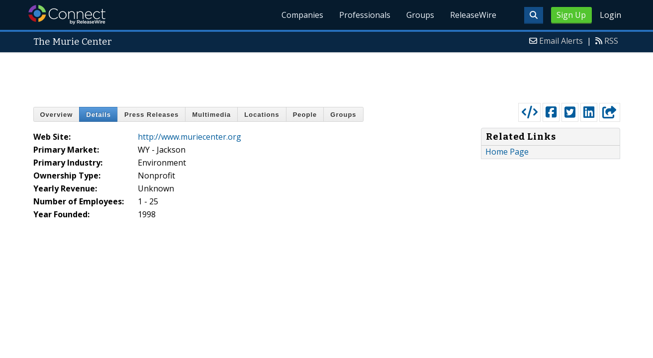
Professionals (364, 14)
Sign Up (571, 14)
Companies (302, 14)
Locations (261, 114)
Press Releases (151, 114)
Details (98, 114)
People (305, 114)
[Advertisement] (327, 75)
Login (610, 14)
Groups (420, 14)
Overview (56, 114)
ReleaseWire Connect (66, 14)
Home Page (507, 151)
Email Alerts (561, 40)
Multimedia (211, 114)
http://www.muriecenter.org (189, 136)
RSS (611, 40)
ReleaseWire (473, 14)
